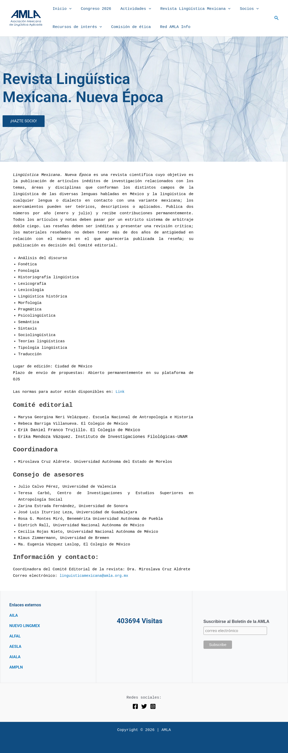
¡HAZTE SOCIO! (23, 121)
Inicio (61, 9)
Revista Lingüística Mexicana (190, 9)
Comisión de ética (129, 27)
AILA (13, 615)
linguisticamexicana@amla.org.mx (96, 576)
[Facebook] (135, 706)
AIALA (15, 656)
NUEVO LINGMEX (25, 625)
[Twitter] (144, 706)
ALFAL (15, 636)
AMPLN (16, 667)
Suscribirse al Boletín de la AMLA (236, 621)
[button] (68, 9)
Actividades (132, 9)
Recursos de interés (76, 27)
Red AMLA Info (171, 27)
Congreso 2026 (94, 9)
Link (120, 392)
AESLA (15, 646)
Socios (242, 9)
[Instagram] (153, 706)
